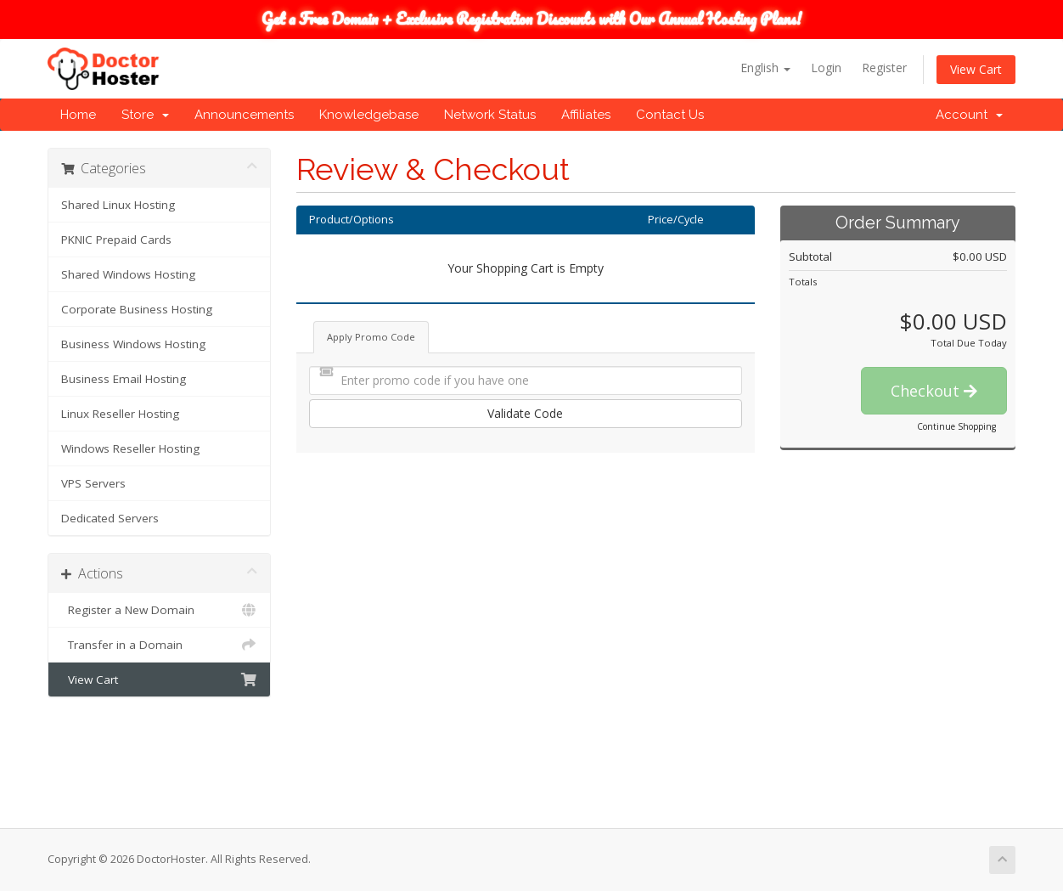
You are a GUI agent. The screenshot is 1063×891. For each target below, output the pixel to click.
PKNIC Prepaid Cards (116, 239)
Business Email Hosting (123, 378)
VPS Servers (93, 483)
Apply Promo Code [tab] (371, 336)
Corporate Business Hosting (136, 309)
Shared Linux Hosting (118, 204)
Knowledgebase (369, 114)
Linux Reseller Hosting (120, 413)
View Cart (976, 69)
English (765, 67)
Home (78, 114)
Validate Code (525, 413)
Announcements (244, 114)
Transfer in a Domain (159, 644)
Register (884, 67)
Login (826, 67)
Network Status (490, 114)
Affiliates (585, 114)
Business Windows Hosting (133, 344)
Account (969, 114)
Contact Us (670, 114)
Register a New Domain (159, 610)
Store (145, 114)
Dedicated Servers (110, 518)
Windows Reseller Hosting (130, 448)
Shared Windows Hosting (128, 274)
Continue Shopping (956, 426)
